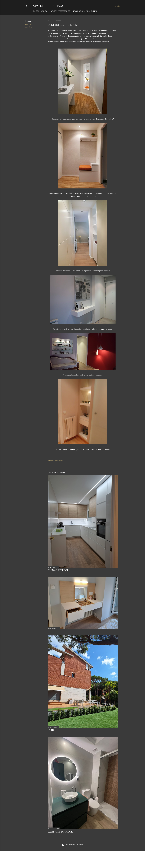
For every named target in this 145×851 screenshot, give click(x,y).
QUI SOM (36, 11)
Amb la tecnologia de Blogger (72, 844)
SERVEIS (44, 11)
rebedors (28, 27)
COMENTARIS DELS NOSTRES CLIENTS (82, 11)
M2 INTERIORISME (49, 6)
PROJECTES (62, 11)
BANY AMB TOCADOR (60, 831)
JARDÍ (51, 729)
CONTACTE (52, 11)
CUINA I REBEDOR (58, 570)
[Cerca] (117, 6)
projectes (28, 24)
